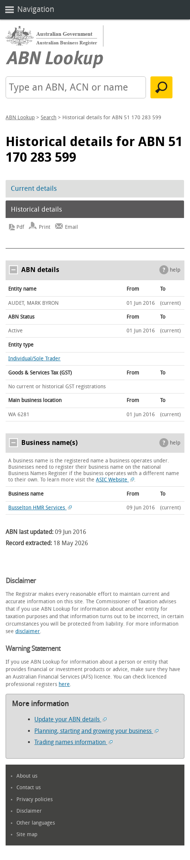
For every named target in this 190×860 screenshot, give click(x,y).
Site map (26, 834)
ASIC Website (115, 480)
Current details (34, 188)
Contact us (28, 787)
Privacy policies (34, 799)
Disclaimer (29, 811)
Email (71, 227)
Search (48, 117)
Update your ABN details (70, 719)
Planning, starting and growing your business (96, 730)
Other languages (35, 823)
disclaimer (27, 631)
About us (26, 776)
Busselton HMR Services (40, 508)
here (64, 684)
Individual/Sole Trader (34, 358)
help (175, 270)
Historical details (36, 209)
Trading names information (73, 742)
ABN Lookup (20, 117)
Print (44, 227)
